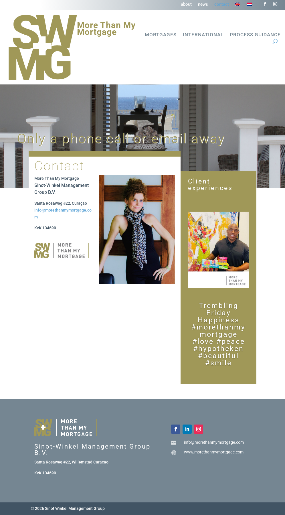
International (203, 35)
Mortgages (161, 35)
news (203, 4)
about (186, 4)
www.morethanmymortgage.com (214, 452)
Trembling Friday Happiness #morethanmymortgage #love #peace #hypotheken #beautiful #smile (218, 334)
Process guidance (255, 35)
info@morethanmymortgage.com (214, 442)
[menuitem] (237, 5)
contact (221, 4)
